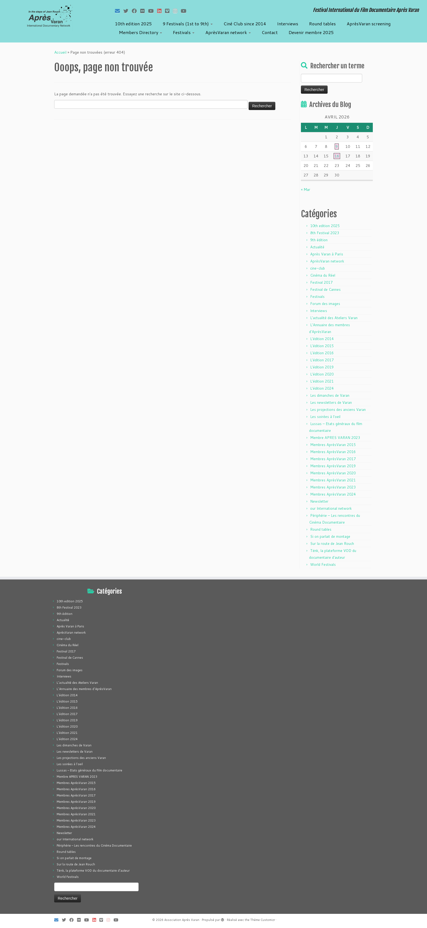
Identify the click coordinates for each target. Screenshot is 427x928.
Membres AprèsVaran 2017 (333, 458)
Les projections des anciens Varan (338, 409)
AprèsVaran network (228, 32)
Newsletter (319, 501)
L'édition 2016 (322, 352)
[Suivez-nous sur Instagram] (177, 10)
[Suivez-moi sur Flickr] (144, 10)
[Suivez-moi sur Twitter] (127, 10)
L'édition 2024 (322, 388)
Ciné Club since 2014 (245, 23)
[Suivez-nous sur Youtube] (185, 10)
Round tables (322, 23)
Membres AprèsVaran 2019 (333, 465)
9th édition (319, 239)
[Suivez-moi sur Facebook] (136, 10)
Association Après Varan (181, 920)
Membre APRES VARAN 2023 (335, 437)
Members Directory (140, 32)
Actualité (317, 247)
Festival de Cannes (325, 289)
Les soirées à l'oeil (325, 416)
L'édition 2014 (322, 338)
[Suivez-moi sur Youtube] (152, 10)
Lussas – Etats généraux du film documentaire (89, 770)
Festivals (183, 32)
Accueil (60, 52)
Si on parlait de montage (330, 536)
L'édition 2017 (322, 360)
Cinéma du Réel (322, 275)
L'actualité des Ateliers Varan (334, 317)
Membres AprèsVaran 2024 (333, 494)
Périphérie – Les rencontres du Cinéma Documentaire (94, 845)
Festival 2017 (321, 282)
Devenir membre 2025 (311, 32)
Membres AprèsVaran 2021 (333, 480)
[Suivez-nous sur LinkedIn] (161, 10)
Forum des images (325, 303)
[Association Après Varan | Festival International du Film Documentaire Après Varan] (49, 17)
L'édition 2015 (322, 345)
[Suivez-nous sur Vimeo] (169, 10)
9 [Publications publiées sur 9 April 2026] (336, 146)
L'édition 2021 (322, 381)
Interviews (287, 23)
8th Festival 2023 (324, 232)
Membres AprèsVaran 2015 (333, 444)
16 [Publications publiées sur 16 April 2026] (336, 156)
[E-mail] (119, 10)
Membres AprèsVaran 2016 (333, 451)
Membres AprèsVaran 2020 (333, 473)
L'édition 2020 (322, 374)
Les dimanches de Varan (329, 395)
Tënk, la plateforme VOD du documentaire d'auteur (93, 870)
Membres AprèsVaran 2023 (333, 487)
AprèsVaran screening (369, 23)
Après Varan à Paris (326, 254)
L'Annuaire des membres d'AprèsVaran (84, 689)
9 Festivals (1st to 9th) (188, 23)
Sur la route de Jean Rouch (332, 543)
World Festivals (323, 564)
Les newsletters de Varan (331, 402)
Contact (270, 32)
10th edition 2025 (133, 23)
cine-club (317, 268)
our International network (331, 508)
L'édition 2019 (322, 367)
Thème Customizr (262, 920)
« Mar (305, 189)
